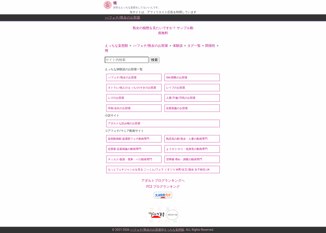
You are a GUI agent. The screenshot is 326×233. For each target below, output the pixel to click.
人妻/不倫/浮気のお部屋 (180, 97)
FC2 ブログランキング (163, 187)
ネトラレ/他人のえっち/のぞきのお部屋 (132, 87)
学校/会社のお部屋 (119, 108)
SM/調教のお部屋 (176, 77)
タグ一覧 (194, 46)
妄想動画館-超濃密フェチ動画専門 (128, 138)
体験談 (178, 46)
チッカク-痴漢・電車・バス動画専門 (130, 159)
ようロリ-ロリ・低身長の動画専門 (186, 148)
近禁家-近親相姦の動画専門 (124, 148)
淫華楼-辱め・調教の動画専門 (184, 159)
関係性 (210, 46)
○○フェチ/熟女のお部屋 (122, 18)
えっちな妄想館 (116, 46)
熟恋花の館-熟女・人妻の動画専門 (186, 138)
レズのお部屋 (116, 97)
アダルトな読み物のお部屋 (124, 123)
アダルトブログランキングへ (163, 180)
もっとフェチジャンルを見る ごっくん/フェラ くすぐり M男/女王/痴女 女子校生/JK (159, 169)
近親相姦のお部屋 (177, 108)
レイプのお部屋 (175, 87)
